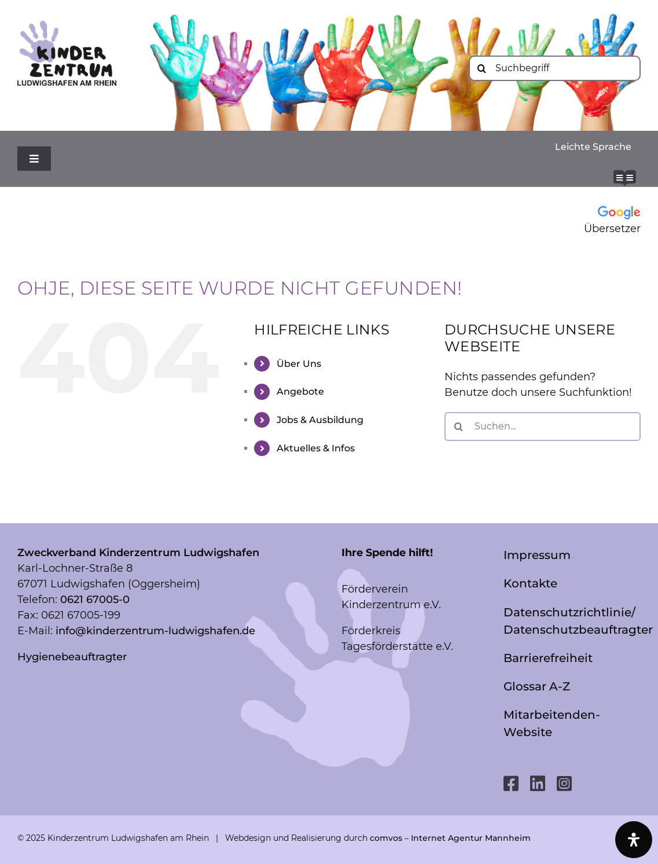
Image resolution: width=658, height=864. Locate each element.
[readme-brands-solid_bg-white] (624, 175)
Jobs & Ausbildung (320, 419)
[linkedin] (537, 783)
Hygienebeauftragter (72, 656)
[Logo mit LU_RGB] (66, 26)
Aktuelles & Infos (316, 448)
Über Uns (299, 363)
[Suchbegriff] (555, 68)
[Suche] (481, 68)
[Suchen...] (542, 426)
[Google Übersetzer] (588, 220)
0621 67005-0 (95, 599)
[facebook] (511, 783)
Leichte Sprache (593, 146)
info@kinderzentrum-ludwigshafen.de (155, 630)
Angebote (300, 391)
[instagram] (564, 783)
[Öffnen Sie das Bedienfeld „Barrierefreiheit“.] (633, 839)
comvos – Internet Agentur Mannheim (450, 838)
